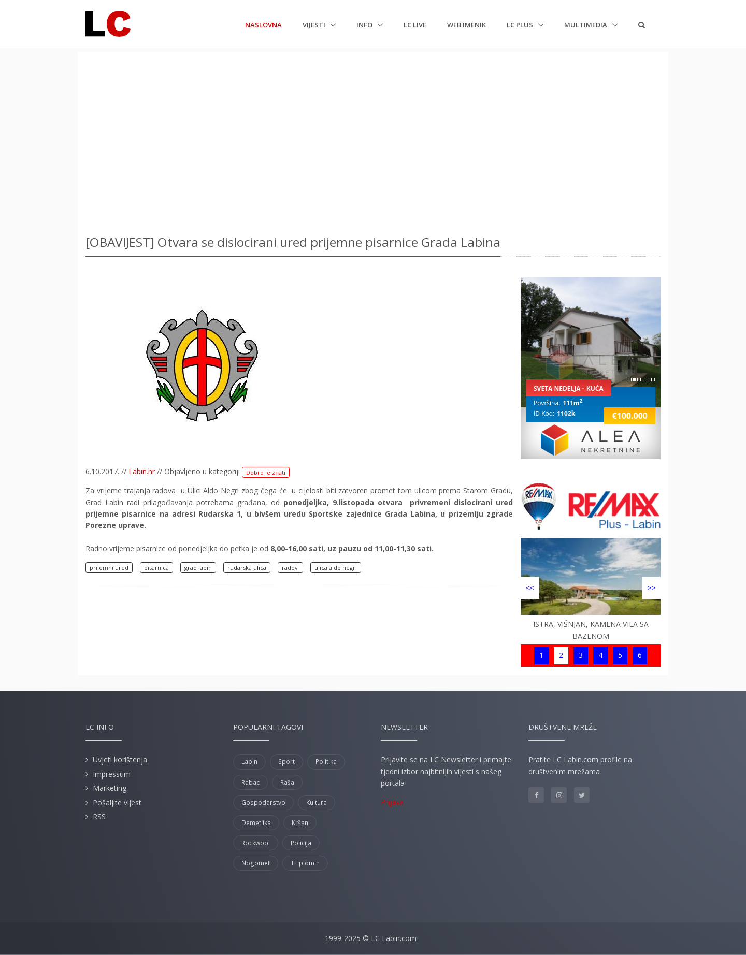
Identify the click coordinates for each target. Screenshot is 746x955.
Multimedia (586, 25)
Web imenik (466, 25)
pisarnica (156, 567)
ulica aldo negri (335, 567)
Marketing (109, 788)
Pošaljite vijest (117, 802)
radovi (290, 567)
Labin (249, 761)
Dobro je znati (265, 472)
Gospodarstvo (263, 802)
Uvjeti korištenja (120, 760)
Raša (287, 782)
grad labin (198, 567)
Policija (301, 843)
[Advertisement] (373, 139)
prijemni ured (109, 567)
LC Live (415, 25)
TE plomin (305, 863)
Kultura (316, 802)
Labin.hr (141, 471)
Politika (326, 761)
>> (651, 588)
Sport (286, 761)
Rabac (250, 782)
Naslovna (263, 24)
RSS (99, 816)
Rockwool (255, 843)
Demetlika (256, 822)
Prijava (392, 802)
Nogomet (255, 863)
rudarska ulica (246, 567)
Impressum (112, 774)
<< (530, 588)
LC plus (521, 25)
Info (365, 25)
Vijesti (315, 25)
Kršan (300, 822)
